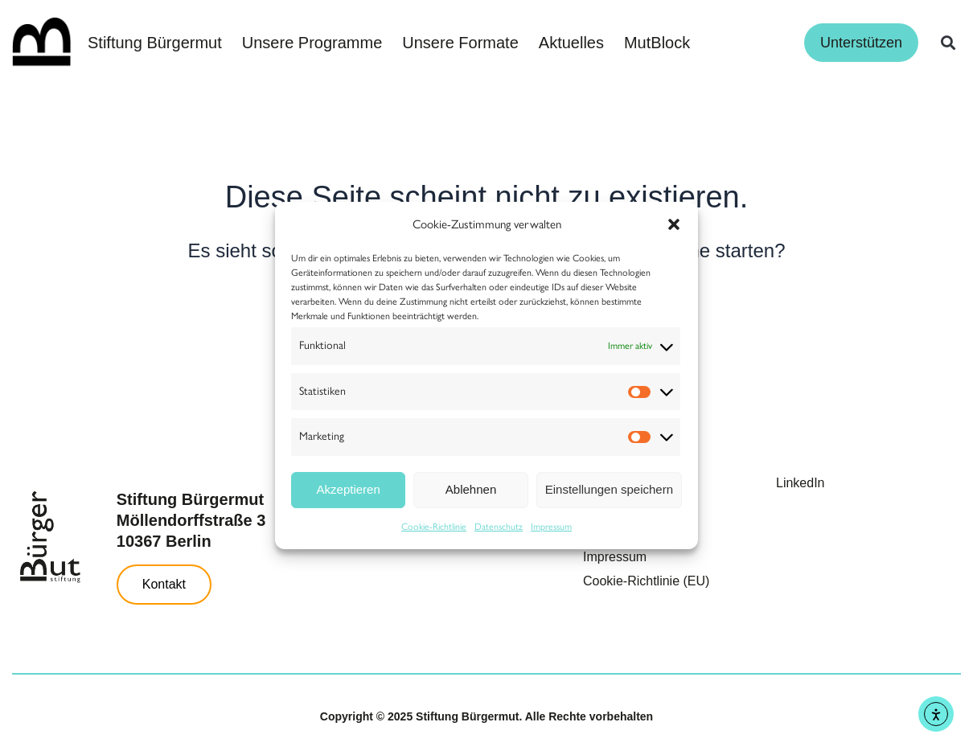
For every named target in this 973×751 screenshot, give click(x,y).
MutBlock (657, 43)
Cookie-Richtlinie (433, 526)
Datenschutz (498, 526)
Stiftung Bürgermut (155, 43)
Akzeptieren (348, 489)
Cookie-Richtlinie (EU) (646, 581)
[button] (674, 224)
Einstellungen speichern (609, 489)
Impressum (551, 526)
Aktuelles (571, 43)
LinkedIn (800, 483)
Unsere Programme (312, 43)
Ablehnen (470, 489)
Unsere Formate (460, 43)
